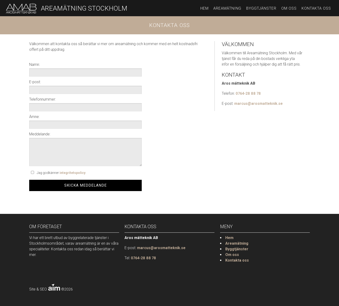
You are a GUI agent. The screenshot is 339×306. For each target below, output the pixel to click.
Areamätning (227, 8)
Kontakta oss (316, 8)
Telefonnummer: (42, 99)
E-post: (35, 82)
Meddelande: (39, 134)
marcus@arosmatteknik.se (258, 103)
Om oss (289, 8)
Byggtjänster (261, 8)
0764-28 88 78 (248, 93)
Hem (204, 8)
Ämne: (34, 116)
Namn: (34, 64)
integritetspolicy (72, 173)
